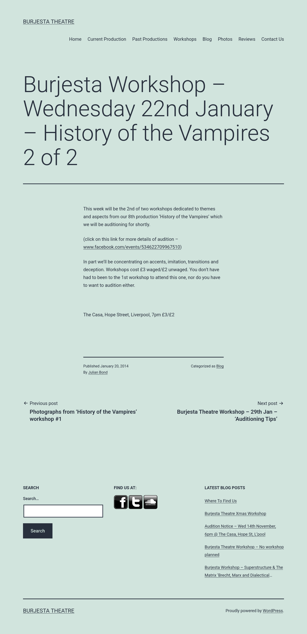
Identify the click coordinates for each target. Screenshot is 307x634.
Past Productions (150, 39)
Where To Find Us (221, 500)
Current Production (107, 39)
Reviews (246, 39)
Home (75, 39)
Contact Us (272, 39)
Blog (207, 39)
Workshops (185, 39)
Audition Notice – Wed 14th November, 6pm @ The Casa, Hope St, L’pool (240, 530)
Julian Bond (98, 372)
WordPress (273, 610)
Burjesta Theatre (48, 21)
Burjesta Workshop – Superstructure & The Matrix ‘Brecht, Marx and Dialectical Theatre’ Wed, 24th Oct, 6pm (244, 572)
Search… (31, 498)
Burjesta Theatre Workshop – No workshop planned (244, 550)
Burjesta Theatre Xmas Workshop (235, 513)
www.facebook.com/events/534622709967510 (131, 247)
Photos (225, 39)
